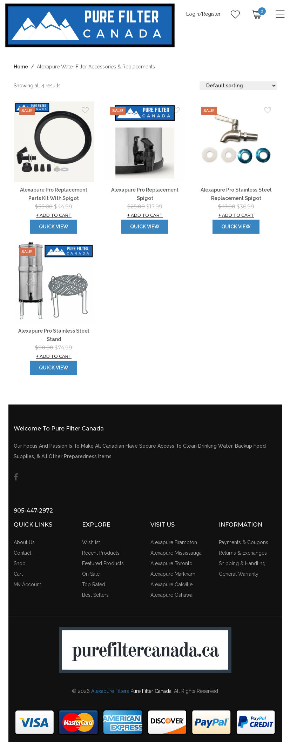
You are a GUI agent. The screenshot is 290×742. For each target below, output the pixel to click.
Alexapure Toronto (171, 563)
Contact (22, 553)
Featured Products (103, 563)
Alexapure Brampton (173, 542)
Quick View (53, 226)
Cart (18, 574)
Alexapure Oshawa (171, 595)
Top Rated (93, 584)
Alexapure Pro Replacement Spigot (144, 194)
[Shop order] (238, 85)
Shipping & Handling (242, 563)
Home (21, 66)
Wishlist (91, 542)
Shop (20, 563)
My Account (27, 584)
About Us (24, 542)
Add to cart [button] (54, 215)
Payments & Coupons (243, 542)
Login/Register (203, 14)
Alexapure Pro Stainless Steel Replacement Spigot (236, 194)
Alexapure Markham (172, 574)
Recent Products (101, 553)
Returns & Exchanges (243, 553)
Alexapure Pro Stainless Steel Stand (53, 335)
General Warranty (238, 574)
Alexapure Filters (110, 691)
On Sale (91, 574)
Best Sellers (95, 595)
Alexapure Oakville (171, 584)
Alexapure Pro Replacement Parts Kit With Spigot (53, 194)
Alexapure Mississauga (176, 553)
